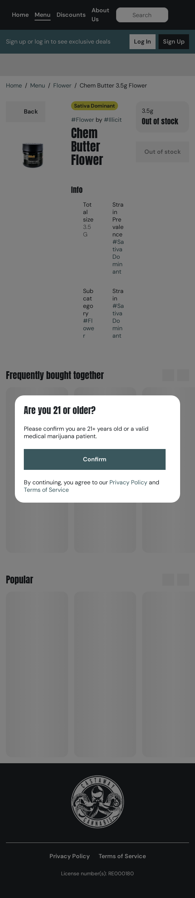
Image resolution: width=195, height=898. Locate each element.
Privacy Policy (128, 482)
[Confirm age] (95, 459)
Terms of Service (46, 490)
